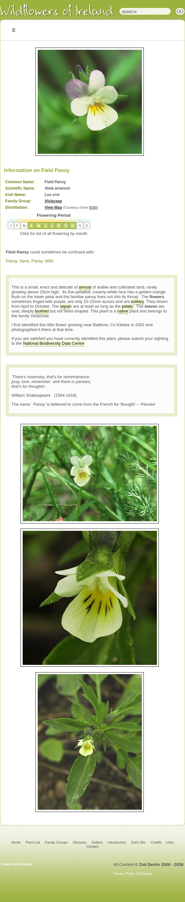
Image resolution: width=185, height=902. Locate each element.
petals (127, 306)
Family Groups (56, 842)
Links (170, 842)
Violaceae (53, 201)
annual (85, 287)
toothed (42, 311)
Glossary (80, 842)
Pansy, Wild (42, 261)
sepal (65, 306)
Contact (93, 846)
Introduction (117, 842)
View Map (53, 207)
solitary (137, 301)
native (122, 311)
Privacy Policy (124, 874)
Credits (156, 842)
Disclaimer (144, 874)
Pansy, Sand (17, 261)
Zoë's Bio (138, 842)
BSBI (93, 207)
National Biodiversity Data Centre (53, 343)
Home (15, 842)
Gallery (97, 842)
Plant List (33, 842)
